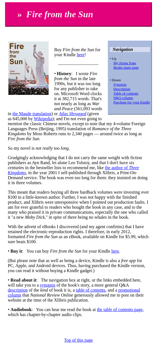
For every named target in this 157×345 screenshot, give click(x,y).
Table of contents (125, 93)
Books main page (126, 67)
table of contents (91, 290)
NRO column (123, 98)
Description (121, 89)
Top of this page (78, 340)
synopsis (47, 285)
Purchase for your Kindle (131, 102)
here (81, 54)
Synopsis (120, 84)
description (18, 290)
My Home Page (124, 63)
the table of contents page (120, 309)
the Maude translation (31, 113)
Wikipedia (43, 118)
